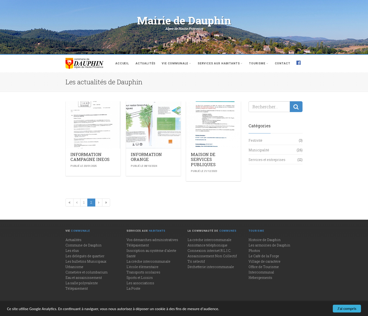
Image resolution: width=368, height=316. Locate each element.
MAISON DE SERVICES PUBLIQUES (203, 159)
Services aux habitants (220, 63)
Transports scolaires (143, 272)
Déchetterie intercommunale (211, 267)
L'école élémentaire (142, 267)
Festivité (255, 140)
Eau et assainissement (83, 277)
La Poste (133, 288)
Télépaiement (76, 288)
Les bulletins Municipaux (85, 261)
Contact (282, 63)
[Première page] (69, 203)
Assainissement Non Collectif (212, 256)
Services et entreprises (267, 159)
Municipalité (259, 150)
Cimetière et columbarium (86, 272)
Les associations (140, 283)
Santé (131, 256)
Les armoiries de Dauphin (269, 245)
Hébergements (260, 277)
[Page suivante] (98, 203)
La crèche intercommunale (148, 261)
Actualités (145, 63)
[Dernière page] (106, 203)
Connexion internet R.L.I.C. (209, 250)
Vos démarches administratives (152, 240)
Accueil (122, 63)
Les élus (72, 250)
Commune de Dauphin (83, 245)
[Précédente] (76, 203)
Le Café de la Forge (264, 256)
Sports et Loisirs (139, 277)
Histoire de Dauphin (265, 240)
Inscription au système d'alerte (151, 250)
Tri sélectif (196, 261)
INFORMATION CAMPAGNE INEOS (90, 157)
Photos (254, 250)
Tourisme (258, 63)
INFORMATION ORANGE (146, 157)
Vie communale (176, 63)
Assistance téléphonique (207, 245)
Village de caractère (264, 261)
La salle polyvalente (81, 283)
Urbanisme (74, 267)
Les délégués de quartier (84, 256)
